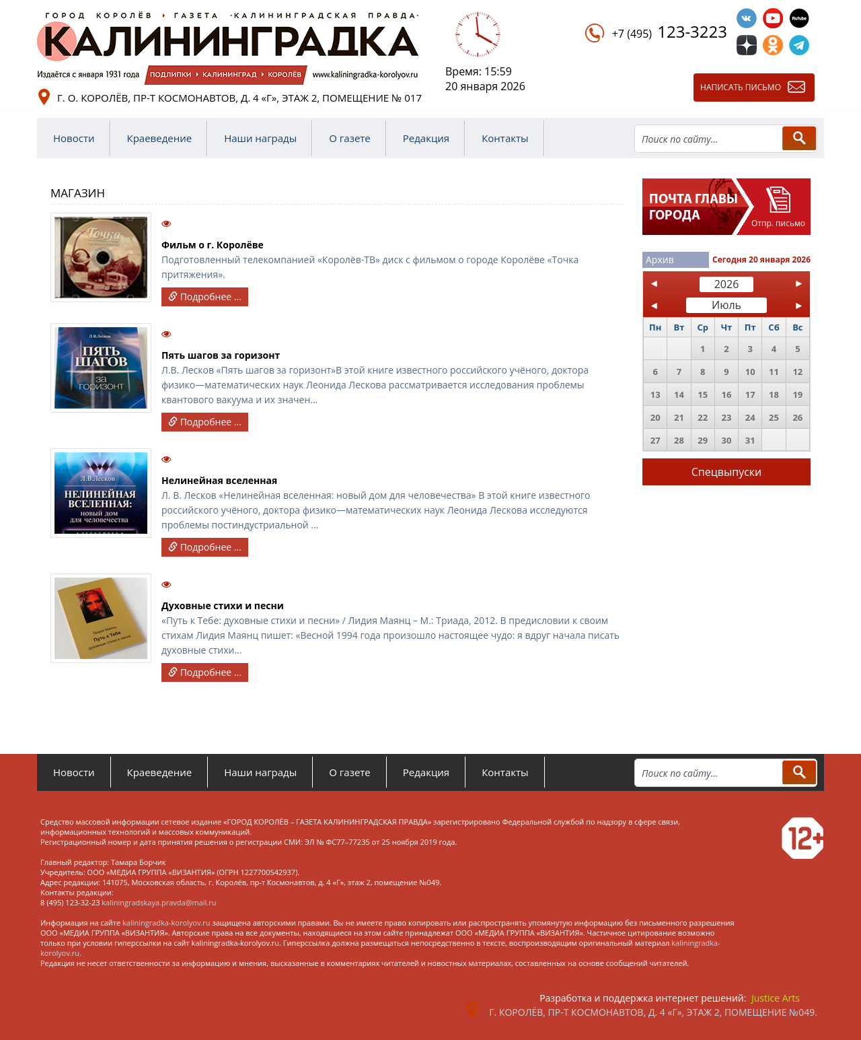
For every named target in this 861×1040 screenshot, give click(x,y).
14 (679, 394)
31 (750, 440)
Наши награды (260, 138)
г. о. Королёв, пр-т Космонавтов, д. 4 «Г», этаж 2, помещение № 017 (239, 97)
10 (750, 372)
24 (750, 417)
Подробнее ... (204, 296)
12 (797, 372)
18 (774, 394)
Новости (74, 138)
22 (703, 417)
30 (727, 440)
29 (703, 440)
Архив (660, 259)
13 (655, 394)
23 (727, 417)
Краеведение (159, 138)
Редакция (426, 138)
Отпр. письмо (778, 223)
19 (797, 394)
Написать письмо (740, 87)
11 (774, 372)
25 (774, 417)
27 (655, 440)
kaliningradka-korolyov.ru (166, 922)
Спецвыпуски (726, 471)
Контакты (505, 138)
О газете (350, 138)
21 (679, 417)
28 (679, 440)
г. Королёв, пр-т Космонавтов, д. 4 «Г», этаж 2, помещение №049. (653, 1012)
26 (797, 417)
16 (727, 394)
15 (703, 394)
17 (750, 394)
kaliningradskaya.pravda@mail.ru (159, 902)
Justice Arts (775, 998)
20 (655, 417)
